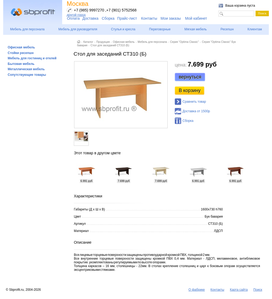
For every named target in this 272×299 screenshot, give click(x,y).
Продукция (103, 41)
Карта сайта (239, 290)
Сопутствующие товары (27, 75)
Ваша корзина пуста (240, 5)
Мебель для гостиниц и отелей (32, 58)
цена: (181, 65)
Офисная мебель (21, 47)
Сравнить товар (194, 101)
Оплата (73, 18)
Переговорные (160, 29)
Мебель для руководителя (77, 29)
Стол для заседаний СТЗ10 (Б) (110, 45)
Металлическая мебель (26, 69)
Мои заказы (171, 18)
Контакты (149, 18)
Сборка (108, 18)
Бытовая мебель (21, 64)
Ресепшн (227, 29)
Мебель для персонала (27, 29)
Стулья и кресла (123, 29)
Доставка (90, 18)
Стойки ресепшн (21, 53)
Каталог (88, 41)
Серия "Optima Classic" (184, 41)
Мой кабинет (196, 18)
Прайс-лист (127, 18)
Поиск (257, 290)
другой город (76, 15)
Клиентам (255, 29)
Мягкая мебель (195, 29)
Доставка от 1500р (196, 111)
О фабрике (196, 290)
